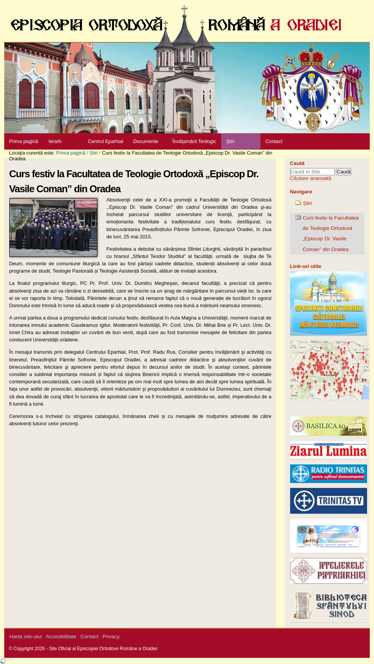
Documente (145, 141)
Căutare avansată (310, 178)
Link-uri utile (306, 266)
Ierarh (54, 141)
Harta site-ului (26, 636)
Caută (297, 163)
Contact (273, 141)
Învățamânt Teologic (194, 141)
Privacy (111, 636)
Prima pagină (23, 141)
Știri (230, 141)
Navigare (301, 192)
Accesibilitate (61, 636)
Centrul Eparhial (106, 141)
